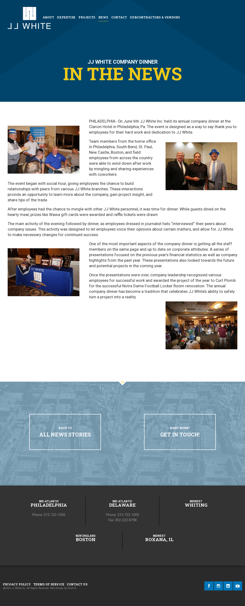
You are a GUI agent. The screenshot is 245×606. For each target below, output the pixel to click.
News (103, 17)
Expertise (66, 17)
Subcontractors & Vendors (155, 17)
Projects (86, 17)
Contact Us (77, 584)
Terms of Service (48, 584)
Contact (119, 17)
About (48, 17)
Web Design (56, 588)
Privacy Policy (17, 584)
